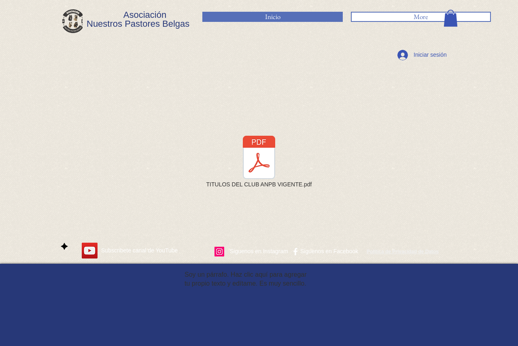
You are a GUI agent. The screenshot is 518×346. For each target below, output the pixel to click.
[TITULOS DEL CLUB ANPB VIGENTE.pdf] (259, 162)
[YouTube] (90, 250)
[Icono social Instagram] (219, 251)
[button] (451, 18)
